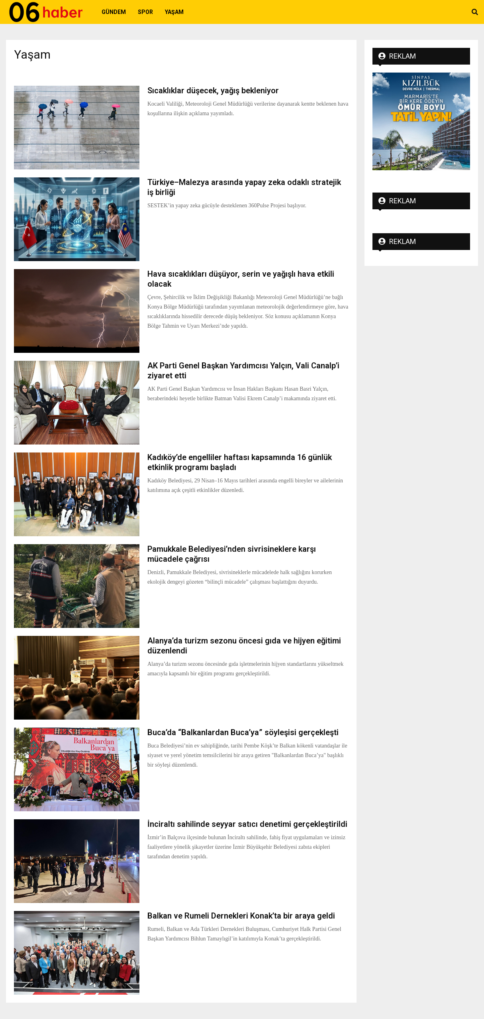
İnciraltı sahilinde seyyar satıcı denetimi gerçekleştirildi (247, 824)
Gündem (114, 12)
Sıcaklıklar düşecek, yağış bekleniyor (213, 90)
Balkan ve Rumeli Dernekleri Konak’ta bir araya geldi (241, 916)
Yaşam (174, 12)
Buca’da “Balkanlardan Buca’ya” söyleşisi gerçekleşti (243, 732)
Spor (145, 12)
